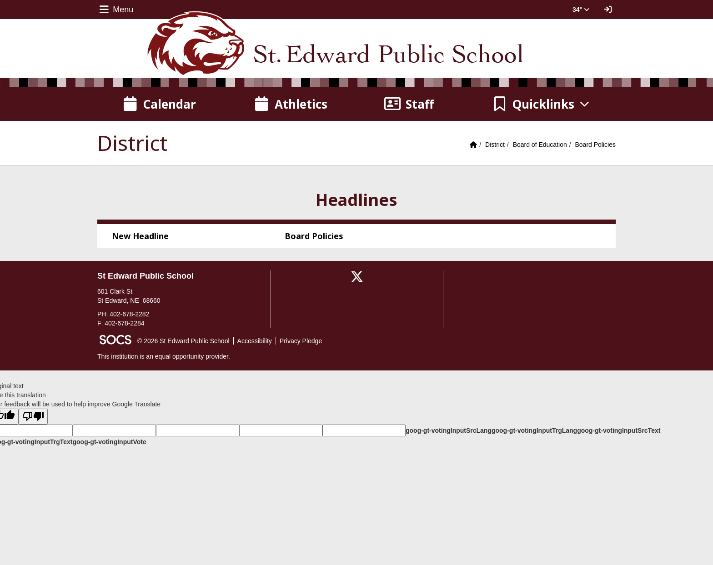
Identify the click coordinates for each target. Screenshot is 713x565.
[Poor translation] (33, 417)
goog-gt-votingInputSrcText (618, 430)
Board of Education (540, 144)
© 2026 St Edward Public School (183, 341)
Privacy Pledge (301, 341)
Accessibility (254, 341)
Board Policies (595, 144)
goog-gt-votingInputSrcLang (449, 430)
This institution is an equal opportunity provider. (163, 356)
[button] (541, 104)
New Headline (140, 235)
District (495, 144)
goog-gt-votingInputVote (109, 441)
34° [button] (580, 9)
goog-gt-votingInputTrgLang (534, 430)
